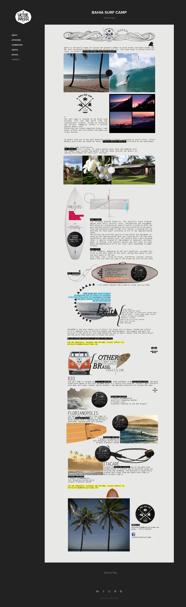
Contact (16, 59)
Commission (17, 45)
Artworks (16, 40)
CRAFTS (15, 50)
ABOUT (14, 35)
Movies (15, 54)
